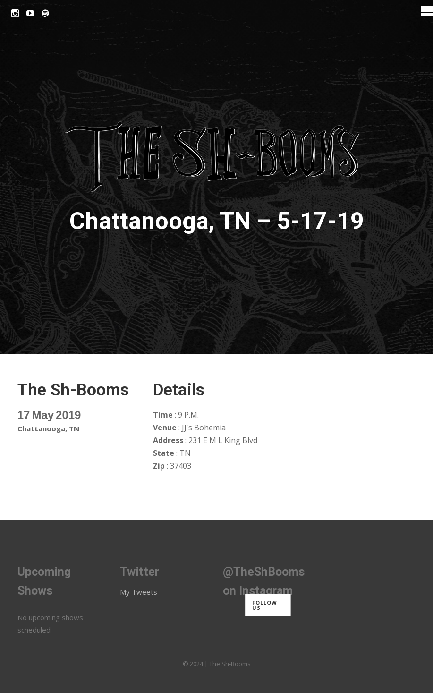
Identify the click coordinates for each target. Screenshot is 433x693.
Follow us (264, 605)
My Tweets (138, 592)
